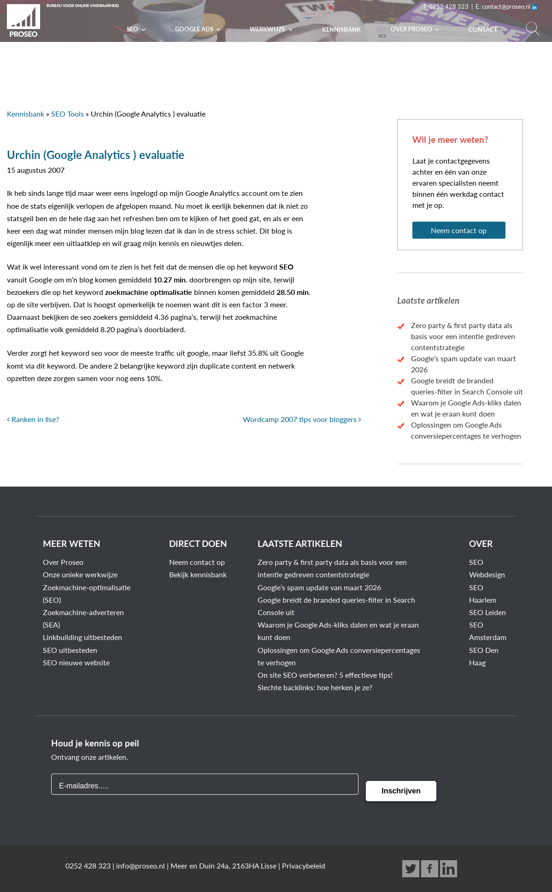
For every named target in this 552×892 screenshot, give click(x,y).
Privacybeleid (303, 865)
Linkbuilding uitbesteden (82, 637)
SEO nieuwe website (76, 662)
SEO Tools (67, 113)
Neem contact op (459, 230)
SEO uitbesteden (70, 650)
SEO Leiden (487, 612)
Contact (483, 29)
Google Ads (195, 29)
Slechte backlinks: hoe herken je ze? (315, 687)
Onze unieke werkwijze (80, 574)
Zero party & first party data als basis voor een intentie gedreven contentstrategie (463, 336)
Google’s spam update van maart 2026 (319, 587)
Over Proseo (63, 562)
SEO (133, 29)
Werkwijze (268, 29)
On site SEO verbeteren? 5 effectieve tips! (325, 674)
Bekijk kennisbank (198, 574)
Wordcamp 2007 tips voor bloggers (302, 419)
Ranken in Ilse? (33, 419)
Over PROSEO (412, 29)
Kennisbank (341, 29)
